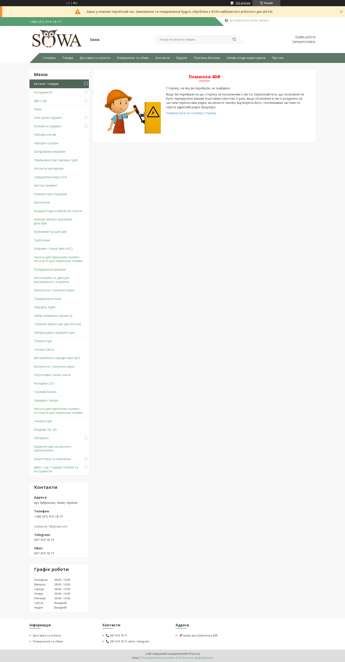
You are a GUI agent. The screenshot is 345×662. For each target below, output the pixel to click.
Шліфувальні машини (49, 151)
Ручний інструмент (48, 126)
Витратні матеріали (48, 168)
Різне (38, 109)
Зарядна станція (46, 400)
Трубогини (42, 240)
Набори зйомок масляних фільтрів (53, 221)
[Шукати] (234, 40)
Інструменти (43, 92)
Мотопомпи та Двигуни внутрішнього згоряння (51, 280)
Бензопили (42, 202)
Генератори (43, 341)
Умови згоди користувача (246, 57)
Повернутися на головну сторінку (191, 113)
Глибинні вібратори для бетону (57, 324)
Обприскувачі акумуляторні (54, 332)
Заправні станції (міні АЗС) (53, 248)
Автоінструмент (46, 185)
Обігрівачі (41, 438)
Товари (67, 57)
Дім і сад (40, 101)
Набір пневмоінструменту (53, 316)
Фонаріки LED (44, 383)
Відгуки (181, 57)
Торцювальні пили (47, 299)
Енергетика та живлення (52, 459)
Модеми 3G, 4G (45, 429)
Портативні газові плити (52, 375)
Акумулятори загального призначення (52, 448)
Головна (49, 57)
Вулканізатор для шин (50, 231)
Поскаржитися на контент (158, 658)
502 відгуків (243, 3)
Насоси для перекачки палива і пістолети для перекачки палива (58, 259)
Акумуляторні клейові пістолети (58, 211)
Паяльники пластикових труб (56, 160)
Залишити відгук (304, 41)
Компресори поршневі (50, 194)
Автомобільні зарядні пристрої (57, 358)
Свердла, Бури (44, 307)
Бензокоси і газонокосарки (54, 290)
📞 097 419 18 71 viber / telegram (127, 641)
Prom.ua (194, 654)
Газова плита (44, 349)
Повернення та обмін (133, 57)
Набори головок (46, 143)
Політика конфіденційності (195, 658)
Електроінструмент (48, 118)
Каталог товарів (46, 84)
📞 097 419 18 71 (116, 635)
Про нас (278, 57)
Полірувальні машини (50, 269)
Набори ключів (45, 134)
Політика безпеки (207, 57)
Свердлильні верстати (50, 177)
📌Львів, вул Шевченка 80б (198, 635)
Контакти (162, 57)
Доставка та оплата (95, 57)
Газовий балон (45, 392)
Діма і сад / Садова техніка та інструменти (56, 469)
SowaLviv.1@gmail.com (51, 526)
